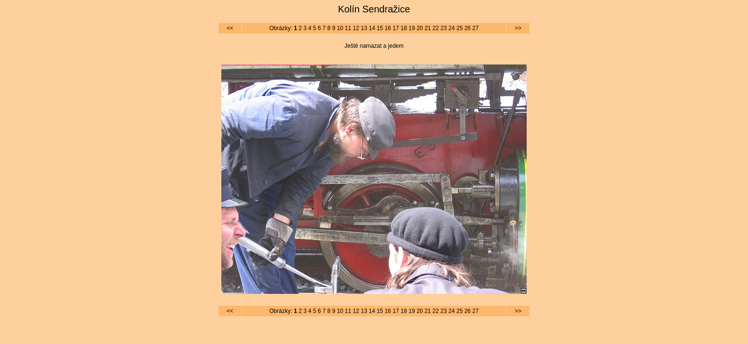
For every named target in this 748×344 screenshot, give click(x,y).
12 (356, 28)
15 (380, 28)
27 (475, 28)
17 (396, 28)
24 (451, 28)
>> (518, 28)
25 (460, 28)
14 (372, 28)
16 (387, 28)
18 (404, 28)
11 (348, 28)
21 (428, 28)
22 (436, 28)
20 (419, 28)
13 (364, 28)
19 (411, 28)
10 (340, 28)
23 (443, 28)
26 (467, 28)
